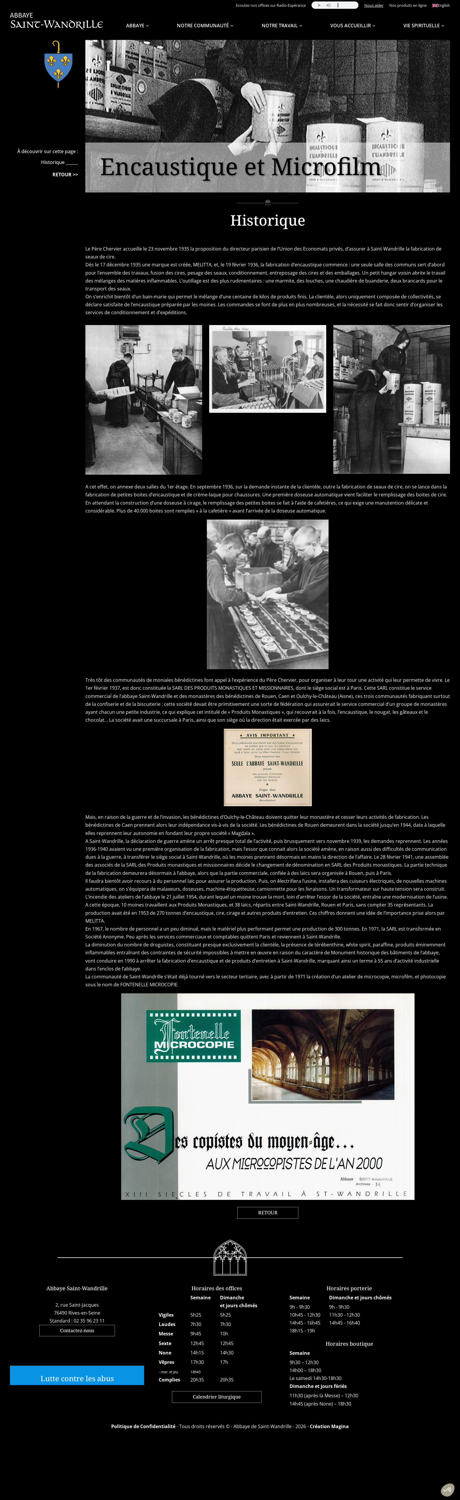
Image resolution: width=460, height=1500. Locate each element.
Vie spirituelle (421, 25)
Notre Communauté (203, 25)
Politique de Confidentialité (143, 1426)
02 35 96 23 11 (89, 1321)
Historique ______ (59, 162)
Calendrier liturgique (217, 1397)
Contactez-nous (77, 1330)
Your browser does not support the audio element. (335, 5)
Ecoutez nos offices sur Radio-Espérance (271, 5)
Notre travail (280, 25)
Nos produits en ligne (408, 5)
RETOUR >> (65, 174)
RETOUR (268, 1212)
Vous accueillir (350, 25)
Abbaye (135, 25)
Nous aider (373, 5)
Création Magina (329, 1426)
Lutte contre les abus (77, 1378)
